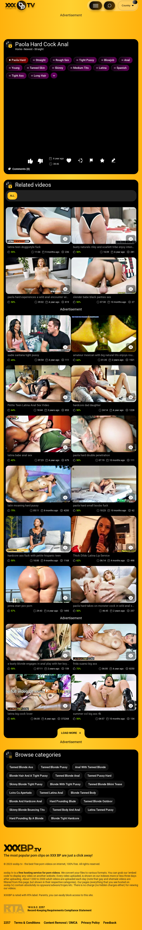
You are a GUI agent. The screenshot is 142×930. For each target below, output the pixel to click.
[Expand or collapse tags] (54, 75)
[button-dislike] (40, 161)
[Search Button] (109, 5)
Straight (39, 49)
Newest (28, 49)
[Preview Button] (65, 239)
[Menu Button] (96, 5)
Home (18, 49)
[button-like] (30, 161)
